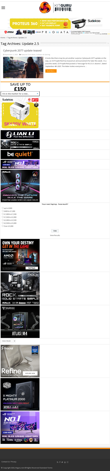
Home (3, 37)
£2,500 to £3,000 (10, 223)
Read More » (51, 71)
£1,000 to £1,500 (10, 214)
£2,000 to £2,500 (10, 220)
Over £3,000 (8, 226)
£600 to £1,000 (9, 211)
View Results (55, 235)
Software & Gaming (43, 54)
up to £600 (8, 208)
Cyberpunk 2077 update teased (22, 50)
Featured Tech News (28, 54)
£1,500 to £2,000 (10, 217)
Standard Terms (46, 468)
